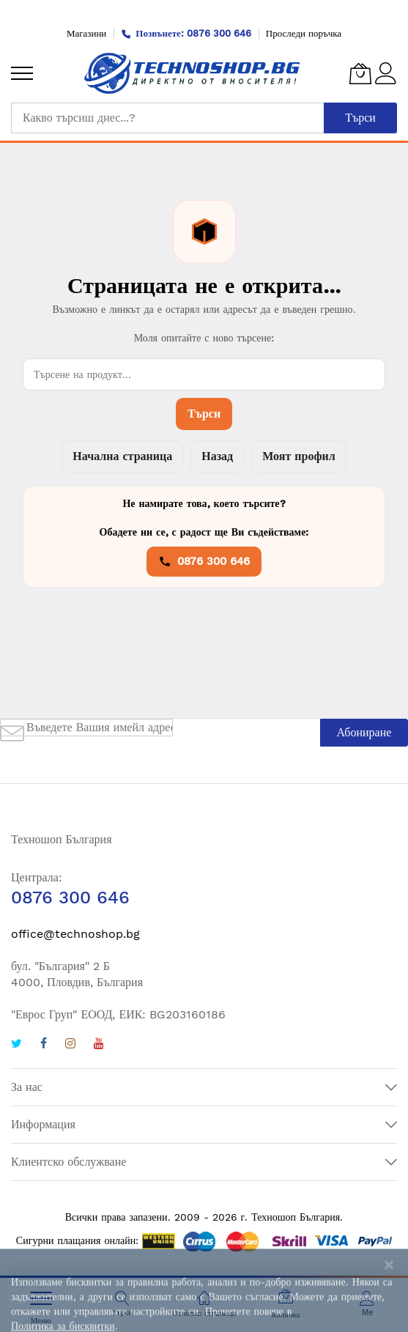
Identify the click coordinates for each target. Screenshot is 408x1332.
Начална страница (122, 456)
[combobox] (167, 118)
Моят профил (298, 456)
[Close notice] (389, 1314)
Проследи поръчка (303, 33)
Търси (204, 414)
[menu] (22, 73)
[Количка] (360, 73)
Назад (217, 456)
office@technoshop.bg (75, 934)
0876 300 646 (204, 561)
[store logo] (193, 73)
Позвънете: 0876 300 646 (186, 33)
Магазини (86, 33)
